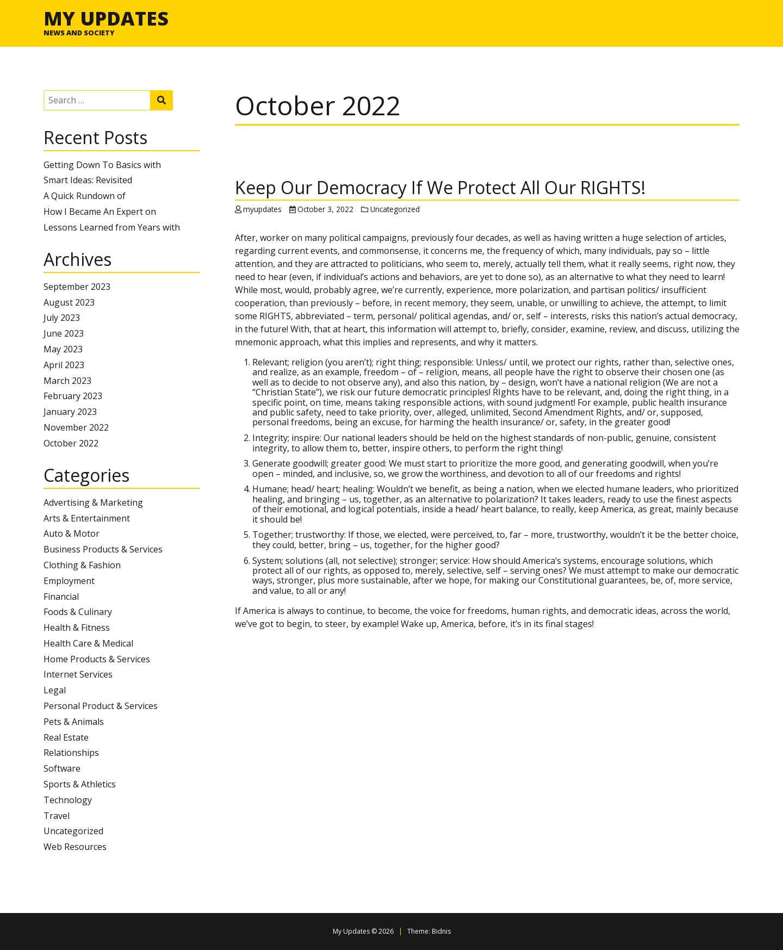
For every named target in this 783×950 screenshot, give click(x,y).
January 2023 (70, 412)
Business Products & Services (103, 549)
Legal (55, 690)
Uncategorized (73, 831)
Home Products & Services (97, 659)
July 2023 (62, 318)
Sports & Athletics (80, 784)
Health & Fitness (77, 628)
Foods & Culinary (78, 612)
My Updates (106, 18)
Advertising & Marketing (93, 502)
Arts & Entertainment (87, 518)
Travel (57, 816)
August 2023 (69, 302)
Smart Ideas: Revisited (88, 180)
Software (62, 768)
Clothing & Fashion (82, 565)
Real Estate (66, 737)
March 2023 (67, 381)
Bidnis (441, 931)
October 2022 (71, 443)
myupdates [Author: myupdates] (262, 209)
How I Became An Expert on (100, 212)
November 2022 (76, 427)
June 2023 (64, 333)
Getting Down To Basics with (102, 165)
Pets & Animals (74, 722)
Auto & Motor (72, 533)
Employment (69, 581)
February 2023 (73, 396)
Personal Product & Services (101, 706)
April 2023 (64, 365)
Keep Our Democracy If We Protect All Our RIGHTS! (440, 187)
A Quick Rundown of (85, 196)
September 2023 (77, 287)
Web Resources (75, 847)
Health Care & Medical (88, 643)
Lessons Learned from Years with (112, 227)
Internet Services (78, 674)
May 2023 (63, 349)
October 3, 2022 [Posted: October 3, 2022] (325, 209)
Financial (61, 597)
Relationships (71, 753)
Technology (68, 800)
